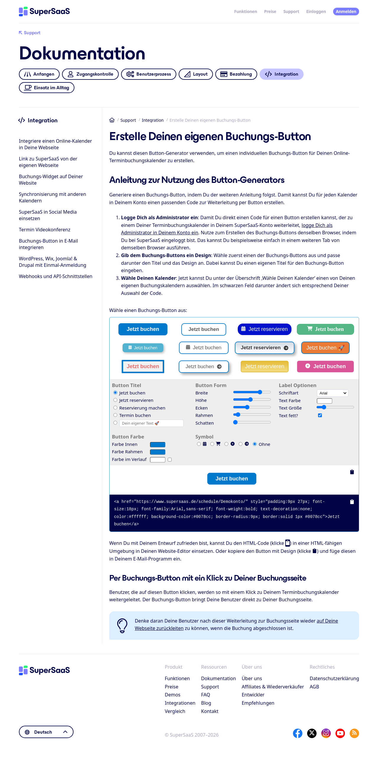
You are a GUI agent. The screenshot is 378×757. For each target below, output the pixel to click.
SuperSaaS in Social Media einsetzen (48, 215)
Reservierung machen (139, 408)
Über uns (252, 678)
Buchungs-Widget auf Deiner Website (51, 179)
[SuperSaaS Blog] (354, 733)
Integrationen (180, 703)
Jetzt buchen (143, 329)
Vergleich (175, 711)
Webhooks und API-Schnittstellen (55, 276)
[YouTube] (340, 733)
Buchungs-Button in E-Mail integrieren (48, 244)
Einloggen (316, 11)
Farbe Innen (124, 444)
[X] (312, 733)
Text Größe (290, 408)
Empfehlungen (258, 703)
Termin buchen (132, 415)
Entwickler (253, 694)
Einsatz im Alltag (46, 88)
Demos (172, 694)
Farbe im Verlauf (129, 459)
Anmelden (346, 11)
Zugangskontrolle (90, 74)
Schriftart (288, 393)
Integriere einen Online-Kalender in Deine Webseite (55, 144)
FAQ (205, 694)
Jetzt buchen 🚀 (325, 348)
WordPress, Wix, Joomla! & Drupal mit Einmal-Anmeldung (52, 261)
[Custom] (115, 423)
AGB (314, 686)
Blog (206, 703)
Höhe (201, 400)
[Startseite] (44, 11)
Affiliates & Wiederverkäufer (273, 686)
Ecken (201, 408)
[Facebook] (297, 733)
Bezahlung (236, 74)
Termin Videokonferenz (44, 229)
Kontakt (210, 711)
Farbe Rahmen (127, 451)
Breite (201, 393)
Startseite (112, 120)
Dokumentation (218, 678)
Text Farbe (290, 400)
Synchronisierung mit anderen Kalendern (52, 197)
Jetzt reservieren (264, 329)
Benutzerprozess (148, 74)
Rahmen (204, 415)
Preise (270, 11)
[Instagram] (326, 733)
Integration (153, 120)
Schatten (204, 423)
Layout (196, 74)
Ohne (261, 444)
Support (291, 11)
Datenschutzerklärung (334, 678)
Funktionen (245, 11)
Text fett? (288, 415)
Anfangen (39, 74)
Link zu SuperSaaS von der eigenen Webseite (48, 161)
